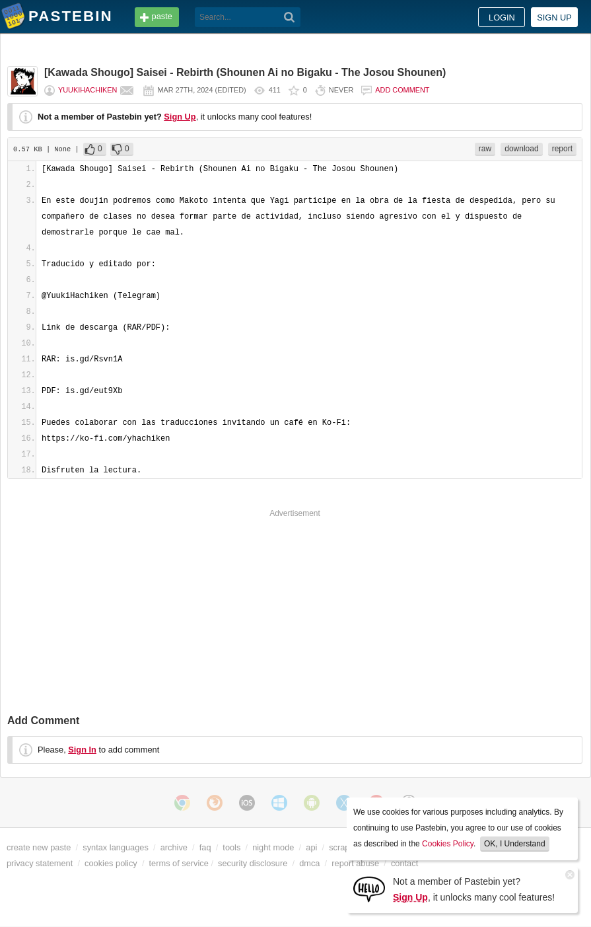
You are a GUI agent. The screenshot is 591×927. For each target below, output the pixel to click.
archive (174, 847)
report (562, 148)
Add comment (402, 90)
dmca (309, 863)
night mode (273, 847)
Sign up (554, 17)
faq (205, 847)
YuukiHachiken (87, 90)
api (311, 847)
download (521, 148)
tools (231, 847)
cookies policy (111, 863)
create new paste (39, 847)
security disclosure (252, 863)
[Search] (289, 17)
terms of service (179, 863)
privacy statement (40, 863)
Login (502, 17)
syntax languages (116, 847)
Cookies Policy (447, 843)
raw (485, 148)
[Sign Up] (369, 888)
